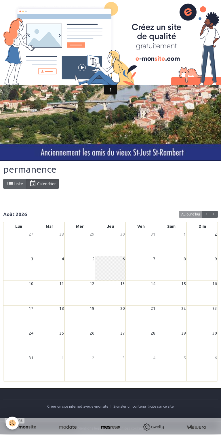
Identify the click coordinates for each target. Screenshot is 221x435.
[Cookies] (12, 423)
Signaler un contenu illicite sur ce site (143, 406)
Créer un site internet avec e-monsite (77, 406)
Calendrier (42, 184)
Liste (15, 184)
